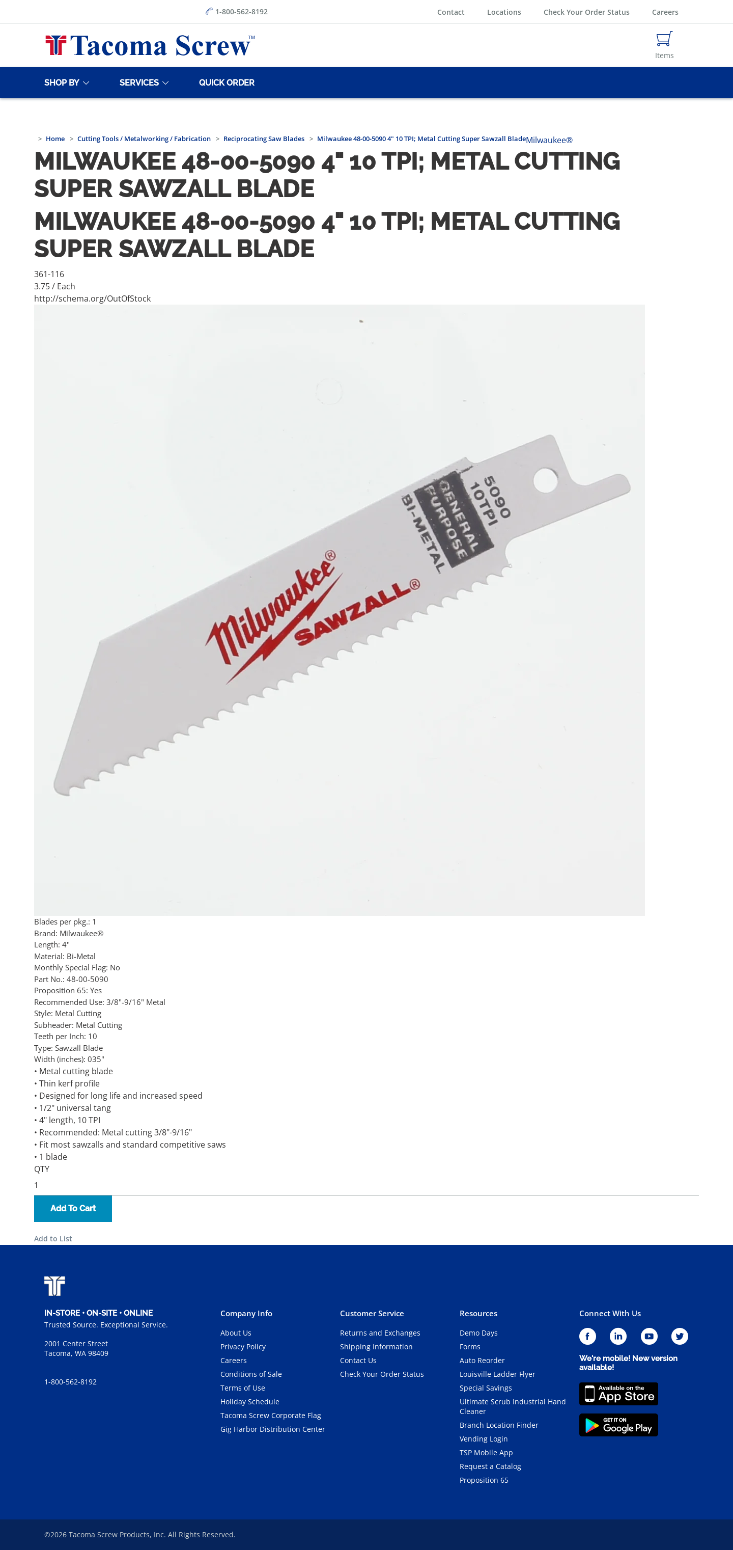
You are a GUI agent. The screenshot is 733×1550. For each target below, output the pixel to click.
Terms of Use (242, 1388)
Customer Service (372, 1313)
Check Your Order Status (587, 12)
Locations (504, 12)
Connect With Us (610, 1313)
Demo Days (479, 1333)
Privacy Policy (243, 1346)
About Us (235, 1333)
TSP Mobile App (486, 1452)
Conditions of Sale (251, 1374)
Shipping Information (376, 1346)
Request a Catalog (490, 1466)
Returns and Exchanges (380, 1333)
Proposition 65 (484, 1480)
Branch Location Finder (499, 1425)
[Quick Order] (225, 82)
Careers (665, 12)
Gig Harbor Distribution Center (272, 1429)
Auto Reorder (482, 1360)
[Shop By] (60, 82)
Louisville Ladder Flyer (497, 1374)
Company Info (246, 1313)
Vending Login (484, 1439)
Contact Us (358, 1360)
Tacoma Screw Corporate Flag (270, 1415)
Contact (451, 12)
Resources (478, 1313)
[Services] (137, 82)
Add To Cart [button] (73, 1208)
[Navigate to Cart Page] (664, 45)
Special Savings (486, 1388)
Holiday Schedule (249, 1401)
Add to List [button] (53, 1238)
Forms (470, 1346)
